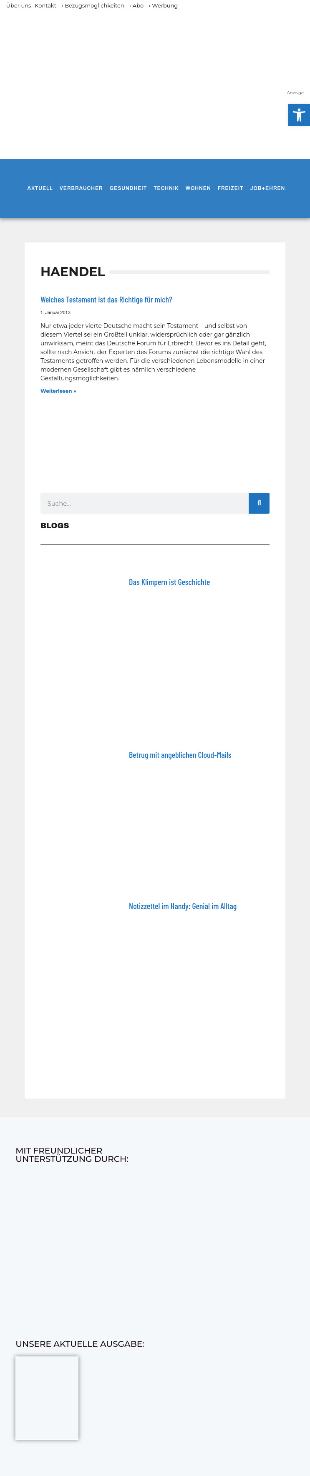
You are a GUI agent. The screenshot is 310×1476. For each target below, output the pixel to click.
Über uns (18, 5)
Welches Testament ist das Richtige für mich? (106, 299)
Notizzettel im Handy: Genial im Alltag (183, 906)
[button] (299, 115)
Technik (166, 188)
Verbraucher (81, 188)
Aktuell (40, 188)
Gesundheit (128, 188)
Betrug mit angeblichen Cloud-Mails (180, 754)
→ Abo (136, 5)
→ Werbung (162, 5)
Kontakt (45, 5)
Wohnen (198, 188)
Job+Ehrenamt (273, 188)
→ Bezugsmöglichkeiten (92, 5)
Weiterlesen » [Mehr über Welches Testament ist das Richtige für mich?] (58, 391)
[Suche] (259, 503)
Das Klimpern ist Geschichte (169, 582)
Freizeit (231, 188)
